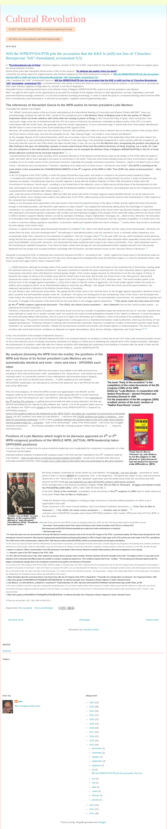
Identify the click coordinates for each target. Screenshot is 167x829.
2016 (92, 736)
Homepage (84, 619)
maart (95, 791)
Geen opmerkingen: (44, 608)
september (97, 761)
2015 (92, 740)
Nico (20, 701)
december (97, 748)
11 (7, 580)
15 (7, 600)
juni (94, 778)
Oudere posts (152, 619)
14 (7, 595)
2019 (92, 723)
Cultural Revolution (46, 18)
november (97, 752)
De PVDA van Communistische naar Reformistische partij (34, 39)
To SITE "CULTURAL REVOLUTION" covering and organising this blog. (40, 29)
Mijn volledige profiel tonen (27, 706)
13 (7, 586)
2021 (92, 715)
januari (95, 799)
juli (93, 769)
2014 (92, 744)
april (94, 787)
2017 (92, 732)
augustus (96, 765)
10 (7, 577)
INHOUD (7, 651)
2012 (92, 809)
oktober (96, 757)
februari (96, 795)
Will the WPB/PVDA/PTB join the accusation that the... (117, 773)
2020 (92, 719)
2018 (92, 728)
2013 (92, 805)
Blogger (102, 822)
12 (7, 583)
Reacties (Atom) (91, 629)
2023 (92, 706)
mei (94, 782)
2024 (92, 702)
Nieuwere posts (15, 619)
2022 (92, 711)
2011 (92, 813)
